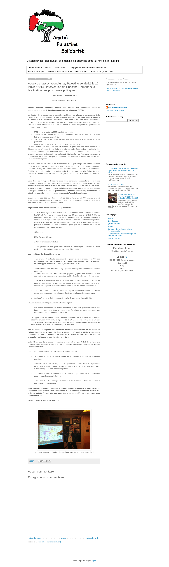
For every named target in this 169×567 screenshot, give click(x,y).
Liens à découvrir (82, 71)
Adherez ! (48, 68)
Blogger (93, 561)
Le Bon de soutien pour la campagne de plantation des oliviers (50, 71)
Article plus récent (35, 538)
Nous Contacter (60, 68)
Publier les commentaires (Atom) (49, 542)
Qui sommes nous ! (35, 68)
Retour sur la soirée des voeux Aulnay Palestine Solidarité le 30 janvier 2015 (128, 196)
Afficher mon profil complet (115, 111)
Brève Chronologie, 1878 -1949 (102, 71)
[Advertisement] (122, 142)
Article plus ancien (93, 538)
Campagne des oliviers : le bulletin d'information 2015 (88, 68)
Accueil (64, 538)
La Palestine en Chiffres (116, 184)
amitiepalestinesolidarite (117, 107)
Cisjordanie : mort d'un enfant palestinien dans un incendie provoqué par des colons (123, 170)
